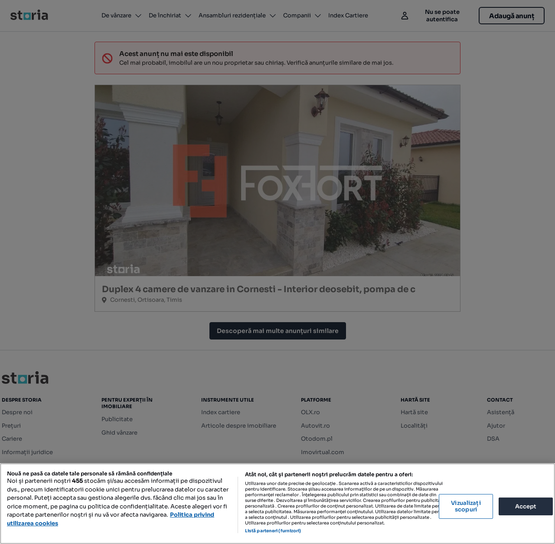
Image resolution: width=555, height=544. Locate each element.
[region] (277, 503)
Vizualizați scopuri (465, 506)
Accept (526, 506)
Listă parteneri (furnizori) (273, 531)
